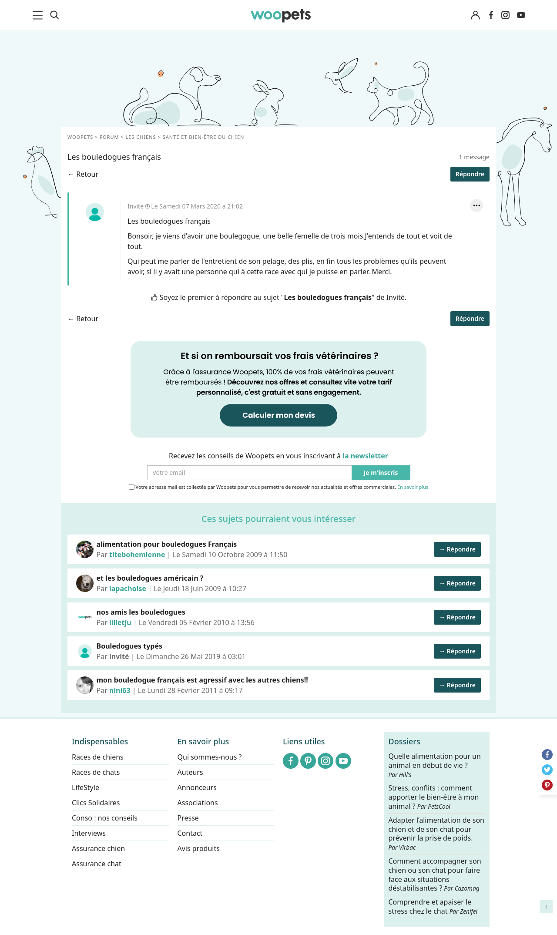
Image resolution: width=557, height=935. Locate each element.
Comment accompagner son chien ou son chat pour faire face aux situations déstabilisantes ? (435, 875)
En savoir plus (412, 487)
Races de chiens (98, 757)
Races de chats (96, 772)
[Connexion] (475, 15)
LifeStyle (85, 787)
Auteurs (190, 772)
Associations (198, 802)
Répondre (470, 174)
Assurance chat (96, 863)
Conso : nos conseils (105, 818)
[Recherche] (54, 15)
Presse (188, 818)
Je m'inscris (381, 473)
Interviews (89, 833)
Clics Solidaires (96, 802)
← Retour (82, 174)
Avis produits (199, 848)
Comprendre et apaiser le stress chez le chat (433, 906)
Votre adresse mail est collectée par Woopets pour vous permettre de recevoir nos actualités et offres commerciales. (279, 487)
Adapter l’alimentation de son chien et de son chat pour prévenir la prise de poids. (436, 833)
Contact (190, 833)
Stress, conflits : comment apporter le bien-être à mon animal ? (434, 797)
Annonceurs (197, 787)
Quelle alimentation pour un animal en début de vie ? (435, 765)
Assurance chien (98, 848)
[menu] (39, 15)
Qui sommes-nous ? (210, 757)
